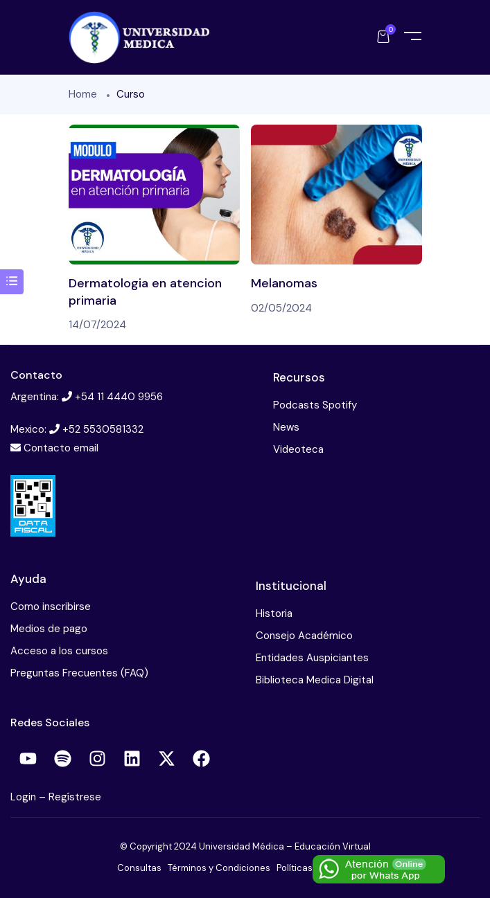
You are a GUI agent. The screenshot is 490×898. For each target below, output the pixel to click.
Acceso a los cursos (59, 651)
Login (24, 797)
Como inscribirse (50, 606)
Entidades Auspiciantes (312, 658)
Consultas (139, 868)
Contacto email (61, 448)
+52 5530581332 (102, 429)
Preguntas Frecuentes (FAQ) (79, 673)
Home (83, 94)
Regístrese (75, 797)
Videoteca (298, 449)
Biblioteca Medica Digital (315, 680)
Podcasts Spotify (315, 405)
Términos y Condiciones (219, 868)
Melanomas (284, 283)
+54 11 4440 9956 (119, 397)
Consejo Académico (304, 636)
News (286, 427)
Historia (274, 613)
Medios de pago (48, 629)
